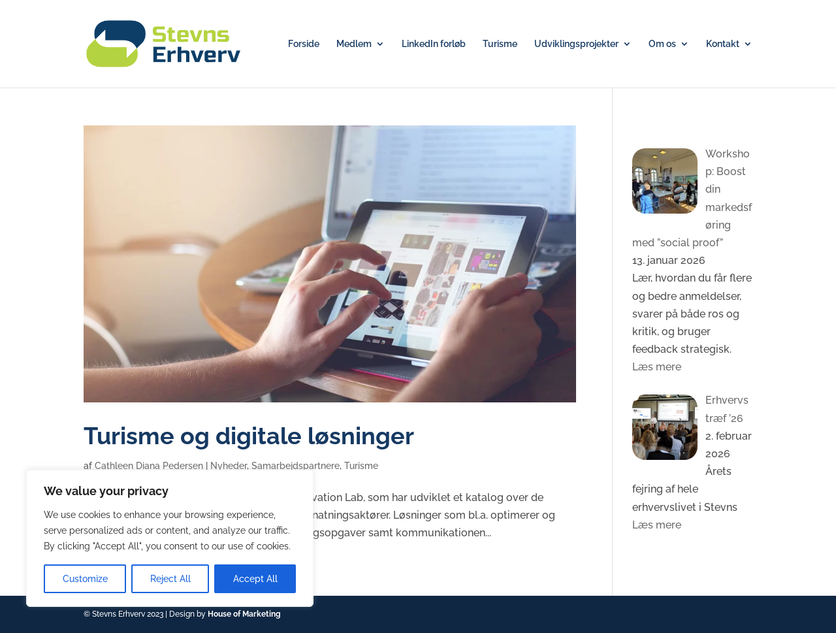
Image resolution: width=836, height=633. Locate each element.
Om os (662, 44)
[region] (170, 538)
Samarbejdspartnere (295, 466)
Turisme (500, 44)
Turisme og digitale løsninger (249, 436)
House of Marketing (244, 614)
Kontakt (722, 44)
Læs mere (656, 367)
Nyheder (228, 466)
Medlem (354, 44)
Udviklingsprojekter (576, 44)
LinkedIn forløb (434, 44)
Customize (85, 579)
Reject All (170, 579)
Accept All (255, 579)
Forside (303, 44)
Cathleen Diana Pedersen (149, 466)
